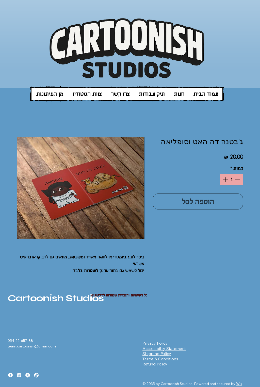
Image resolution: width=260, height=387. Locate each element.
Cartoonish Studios (56, 298)
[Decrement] (238, 179)
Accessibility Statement (164, 348)
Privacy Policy (155, 343)
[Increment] (224, 179)
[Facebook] (10, 375)
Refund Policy (154, 363)
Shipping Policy (156, 353)
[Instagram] (19, 375)
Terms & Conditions (160, 358)
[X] (27, 375)
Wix (239, 383)
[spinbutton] (231, 179)
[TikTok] (36, 375)
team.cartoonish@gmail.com (32, 346)
